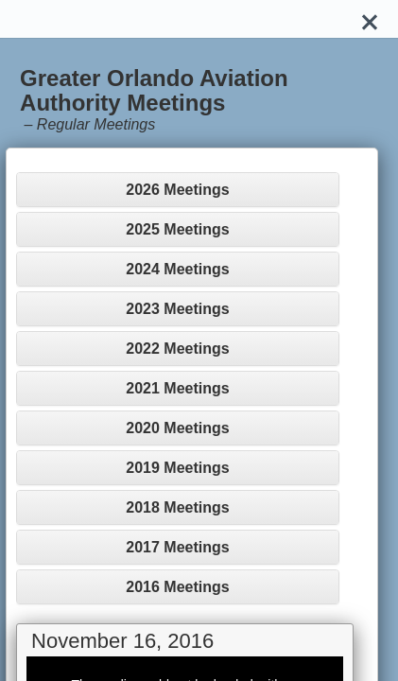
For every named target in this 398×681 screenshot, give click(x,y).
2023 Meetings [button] (177, 309)
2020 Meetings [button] (177, 428)
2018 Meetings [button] (177, 507)
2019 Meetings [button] (177, 468)
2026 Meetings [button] (177, 190)
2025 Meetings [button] (177, 229)
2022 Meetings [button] (177, 348)
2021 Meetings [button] (177, 388)
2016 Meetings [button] (177, 587)
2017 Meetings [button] (177, 547)
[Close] (369, 19)
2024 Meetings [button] (177, 269)
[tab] (177, 189)
